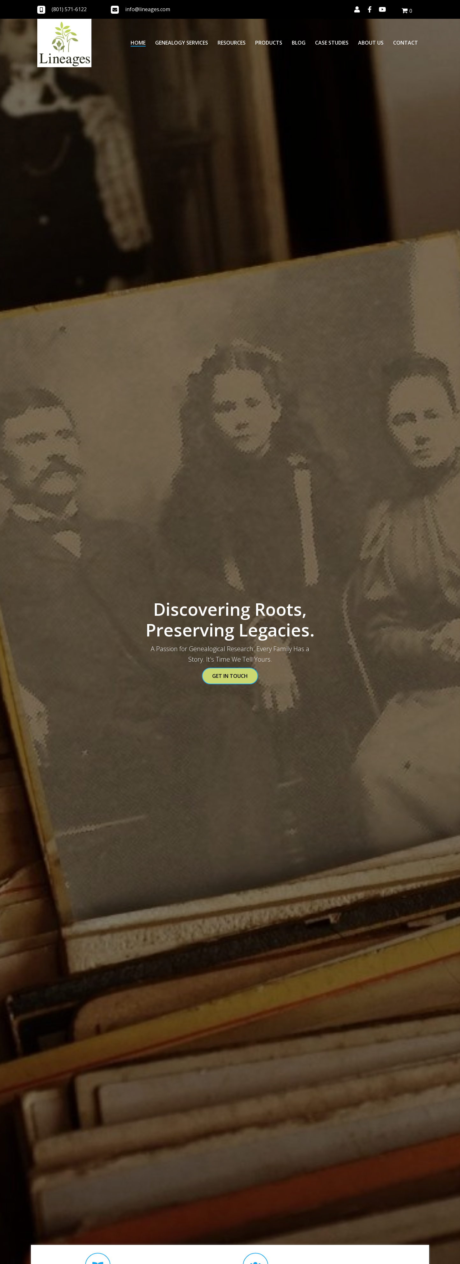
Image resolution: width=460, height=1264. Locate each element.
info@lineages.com (147, 9)
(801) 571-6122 (69, 9)
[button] (357, 9)
